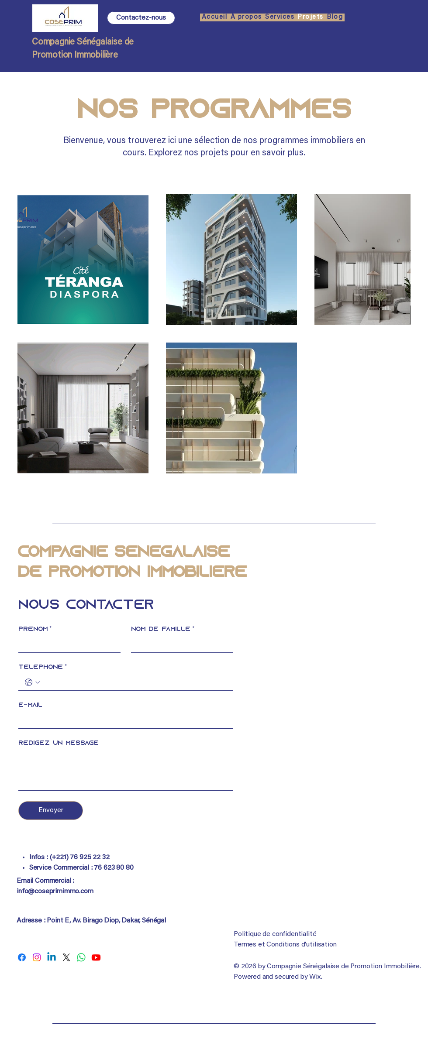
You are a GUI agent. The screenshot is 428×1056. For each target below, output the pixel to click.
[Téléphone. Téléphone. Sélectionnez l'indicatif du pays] (32, 682)
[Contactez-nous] (141, 17)
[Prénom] (66, 644)
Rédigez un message (58, 743)
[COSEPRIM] (22, 957)
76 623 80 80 (113, 867)
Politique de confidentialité (275, 934)
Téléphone (42, 667)
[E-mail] (123, 720)
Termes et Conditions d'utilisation (285, 944)
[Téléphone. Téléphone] (134, 682)
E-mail (30, 705)
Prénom (35, 629)
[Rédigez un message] (125, 770)
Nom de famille (162, 629)
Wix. (315, 977)
